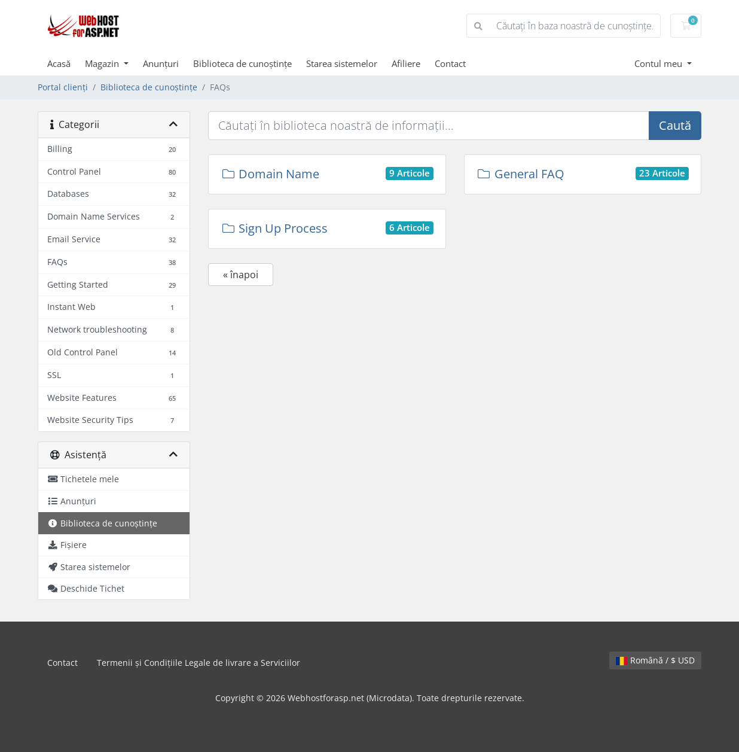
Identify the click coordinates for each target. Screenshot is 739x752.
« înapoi (240, 274)
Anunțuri (161, 63)
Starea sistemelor (341, 63)
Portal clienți (63, 87)
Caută (675, 125)
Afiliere (406, 63)
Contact (450, 63)
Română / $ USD (655, 660)
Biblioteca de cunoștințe (242, 63)
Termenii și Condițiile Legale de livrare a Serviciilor (198, 662)
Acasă (59, 63)
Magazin (103, 63)
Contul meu (659, 63)
